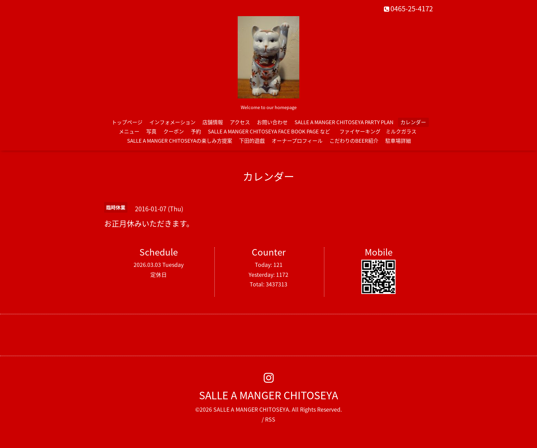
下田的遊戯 (252, 140)
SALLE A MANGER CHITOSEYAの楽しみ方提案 (179, 140)
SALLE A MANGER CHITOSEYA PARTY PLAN (344, 122)
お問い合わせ (272, 122)
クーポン (173, 131)
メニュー (129, 131)
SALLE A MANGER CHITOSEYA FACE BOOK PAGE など (269, 131)
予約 (196, 131)
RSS (270, 419)
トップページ (127, 122)
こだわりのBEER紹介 (353, 140)
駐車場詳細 (398, 140)
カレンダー (413, 122)
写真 (151, 131)
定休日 (158, 274)
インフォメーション (172, 122)
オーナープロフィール (297, 140)
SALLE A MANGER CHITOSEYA (268, 395)
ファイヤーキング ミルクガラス (380, 131)
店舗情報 (212, 122)
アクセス (240, 122)
